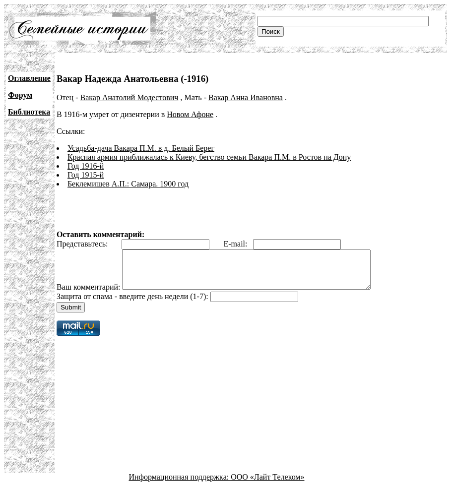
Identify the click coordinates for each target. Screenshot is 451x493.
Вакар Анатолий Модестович (129, 97)
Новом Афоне (190, 114)
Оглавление (29, 78)
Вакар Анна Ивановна (245, 97)
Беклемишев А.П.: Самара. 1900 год (128, 184)
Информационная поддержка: (180, 484)
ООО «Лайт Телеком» (267, 484)
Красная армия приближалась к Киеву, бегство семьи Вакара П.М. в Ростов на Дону (209, 157)
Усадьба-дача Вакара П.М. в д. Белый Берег (140, 148)
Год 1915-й (85, 175)
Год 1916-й (85, 166)
